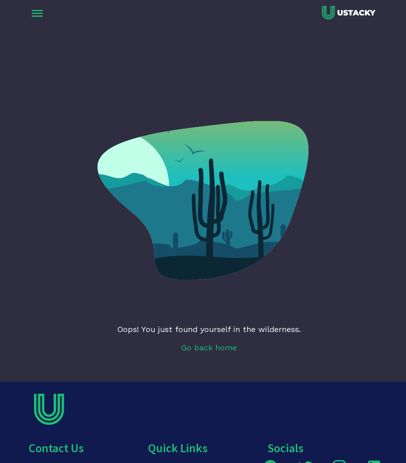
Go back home (209, 347)
